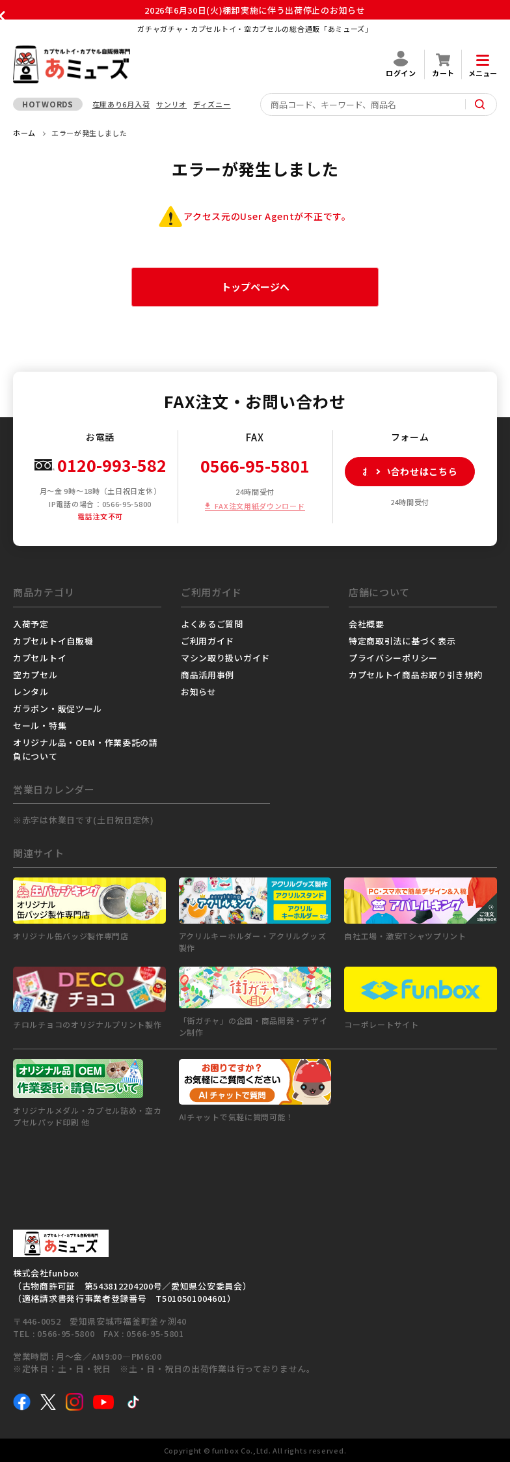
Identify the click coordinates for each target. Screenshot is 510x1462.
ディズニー (212, 104)
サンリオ (171, 104)
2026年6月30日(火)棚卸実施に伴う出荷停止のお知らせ (254, 10)
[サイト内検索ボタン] (480, 104)
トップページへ (255, 287)
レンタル (31, 691)
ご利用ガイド (207, 641)
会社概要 (366, 624)
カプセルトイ (39, 658)
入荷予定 (31, 624)
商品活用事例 (207, 675)
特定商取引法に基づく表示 (402, 641)
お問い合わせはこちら (401, 471)
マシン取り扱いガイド (225, 658)
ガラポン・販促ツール (57, 708)
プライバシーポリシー (393, 658)
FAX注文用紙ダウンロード (259, 506)
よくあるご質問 (212, 624)
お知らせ (199, 691)
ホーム (24, 133)
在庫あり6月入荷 (121, 104)
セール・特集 (39, 725)
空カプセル (35, 675)
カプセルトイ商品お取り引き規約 (416, 675)
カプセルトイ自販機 (53, 641)
